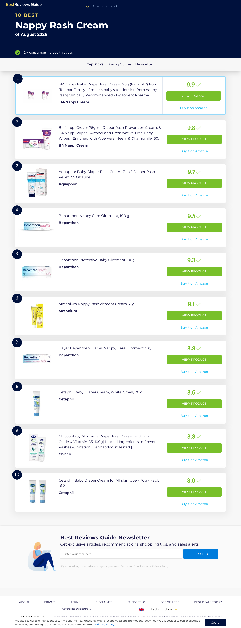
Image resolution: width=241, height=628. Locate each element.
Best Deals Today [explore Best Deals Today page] (208, 602)
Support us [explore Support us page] (136, 602)
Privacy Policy (104, 624)
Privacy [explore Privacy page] (50, 602)
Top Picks (95, 64)
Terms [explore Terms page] (75, 602)
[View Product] (120, 95)
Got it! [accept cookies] (215, 622)
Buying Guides (119, 64)
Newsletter (144, 64)
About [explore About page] (24, 602)
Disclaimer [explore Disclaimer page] (104, 602)
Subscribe (200, 554)
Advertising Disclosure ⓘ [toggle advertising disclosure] (76, 608)
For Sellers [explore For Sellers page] (169, 602)
